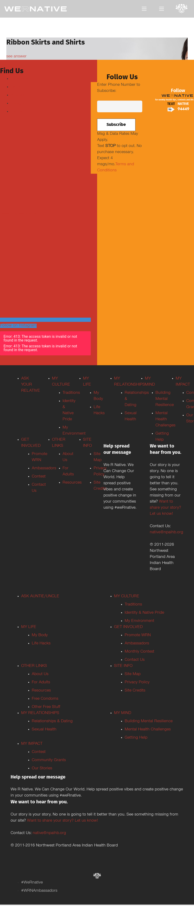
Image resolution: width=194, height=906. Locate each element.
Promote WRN (138, 635)
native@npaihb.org (166, 532)
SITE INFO (123, 666)
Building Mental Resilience (149, 721)
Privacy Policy (137, 682)
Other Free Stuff (46, 707)
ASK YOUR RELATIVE (30, 385)
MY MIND (122, 713)
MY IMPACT (32, 744)
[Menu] (144, 9)
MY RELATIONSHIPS (40, 713)
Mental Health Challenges (148, 730)
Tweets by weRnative (18, 214)
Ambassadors (137, 644)
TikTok (16, 112)
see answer (16, 57)
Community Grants (49, 760)
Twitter (17, 87)
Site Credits (135, 691)
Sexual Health (44, 730)
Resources (41, 691)
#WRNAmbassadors (39, 891)
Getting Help (136, 738)
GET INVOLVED (128, 627)
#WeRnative (32, 883)
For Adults (41, 682)
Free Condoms (45, 699)
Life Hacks (41, 644)
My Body (40, 635)
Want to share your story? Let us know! (165, 508)
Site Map (133, 674)
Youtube (18, 95)
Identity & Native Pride (144, 613)
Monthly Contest (139, 652)
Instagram (19, 104)
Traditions (133, 605)
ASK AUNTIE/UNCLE (40, 596)
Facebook (19, 79)
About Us (40, 674)
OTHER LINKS (34, 666)
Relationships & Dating (52, 721)
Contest (39, 752)
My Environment (139, 621)
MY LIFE (28, 627)
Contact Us (135, 660)
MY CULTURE (126, 596)
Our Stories (42, 769)
